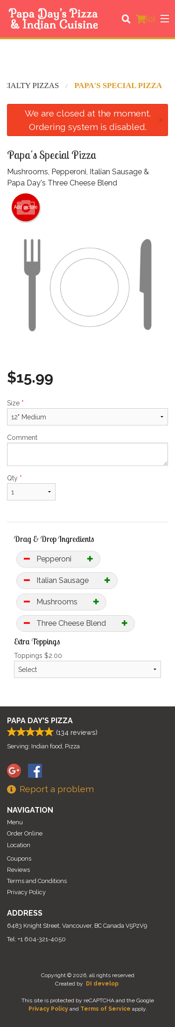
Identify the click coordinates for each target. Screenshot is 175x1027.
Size (87, 412)
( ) (145, 19)
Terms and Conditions (37, 880)
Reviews (18, 869)
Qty (31, 487)
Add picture (26, 207)
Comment (87, 450)
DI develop (102, 983)
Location (18, 845)
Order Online (24, 833)
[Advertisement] (87, 60)
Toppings (87, 665)
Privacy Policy (26, 892)
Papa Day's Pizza (40, 720)
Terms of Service (105, 1009)
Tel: (36, 939)
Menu (15, 822)
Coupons (19, 858)
